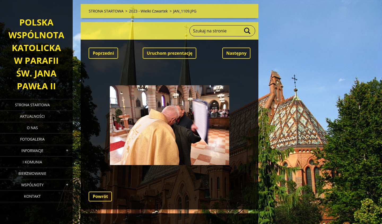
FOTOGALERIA (32, 139)
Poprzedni (103, 53)
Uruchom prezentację (169, 53)
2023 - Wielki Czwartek (148, 11)
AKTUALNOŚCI (32, 116)
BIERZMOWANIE (32, 173)
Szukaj (247, 31)
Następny (236, 53)
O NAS (32, 127)
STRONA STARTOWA (32, 104)
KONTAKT (32, 196)
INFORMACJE (32, 150)
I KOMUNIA (32, 161)
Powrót (100, 196)
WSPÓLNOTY (32, 184)
